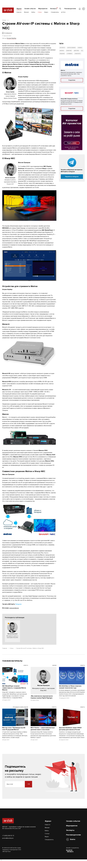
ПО (82, 50)
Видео (46, 12)
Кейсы (33, 12)
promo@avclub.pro (8, 838)
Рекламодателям (70, 8)
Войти (72, 839)
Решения (62, 53)
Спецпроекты (55, 12)
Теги (63, 12)
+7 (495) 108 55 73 (8, 836)
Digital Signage (71, 47)
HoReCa (80, 47)
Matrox (62, 50)
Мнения (26, 12)
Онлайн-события (30, 8)
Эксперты (53, 8)
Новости (18, 12)
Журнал (19, 8)
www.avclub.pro (14, 608)
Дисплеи (76, 50)
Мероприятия (42, 8)
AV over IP (62, 47)
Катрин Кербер (11, 38)
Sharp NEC (68, 50)
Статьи (40, 12)
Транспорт (77, 53)
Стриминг (69, 53)
